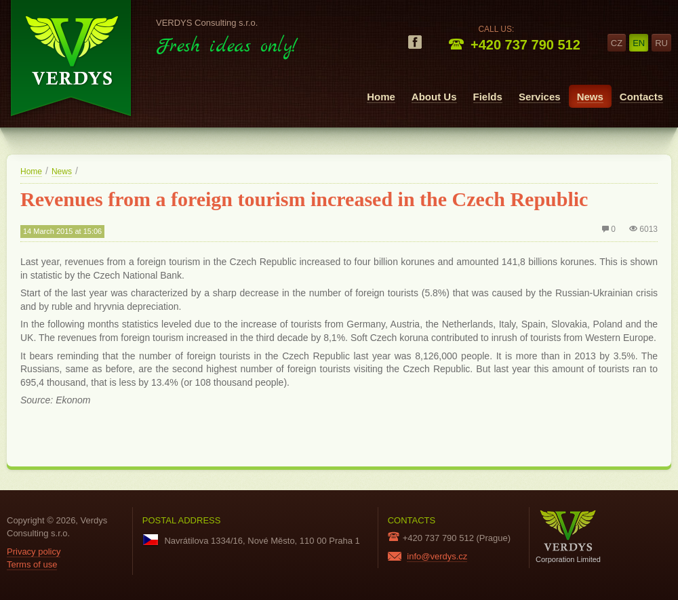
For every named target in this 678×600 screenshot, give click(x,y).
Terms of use (32, 564)
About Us (434, 96)
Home (381, 96)
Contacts (641, 96)
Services (540, 96)
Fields (487, 96)
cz (616, 43)
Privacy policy (33, 551)
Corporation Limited (568, 536)
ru (661, 43)
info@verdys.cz (437, 556)
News (590, 96)
